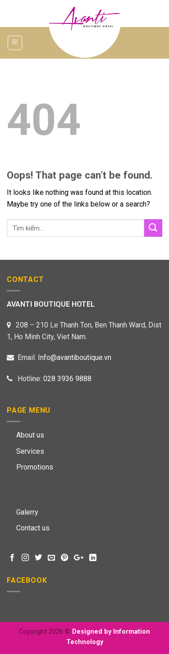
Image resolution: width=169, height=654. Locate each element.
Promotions (34, 467)
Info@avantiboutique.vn (74, 357)
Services (30, 451)
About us (30, 435)
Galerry (27, 512)
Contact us (33, 528)
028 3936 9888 (67, 378)
